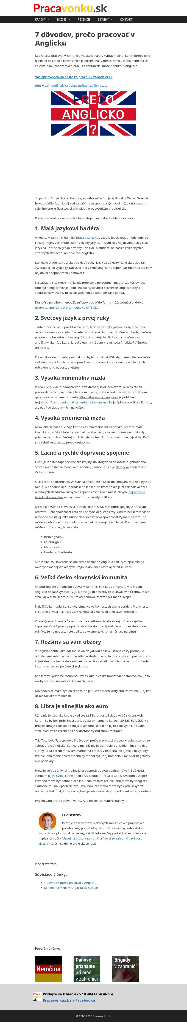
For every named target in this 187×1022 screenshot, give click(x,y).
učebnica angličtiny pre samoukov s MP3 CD (66, 307)
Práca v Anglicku (46, 387)
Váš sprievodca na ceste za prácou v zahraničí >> (74, 77)
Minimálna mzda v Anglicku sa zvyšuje (71, 888)
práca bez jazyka (87, 237)
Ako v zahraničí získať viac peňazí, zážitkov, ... (71, 85)
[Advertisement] (65, 165)
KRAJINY (44, 19)
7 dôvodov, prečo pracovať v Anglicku (70, 883)
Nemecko (122, 467)
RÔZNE (65, 19)
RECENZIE (84, 19)
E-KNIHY (107, 19)
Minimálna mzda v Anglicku (98, 397)
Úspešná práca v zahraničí (81, 838)
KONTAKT (126, 19)
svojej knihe (64, 776)
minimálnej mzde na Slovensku (84, 402)
